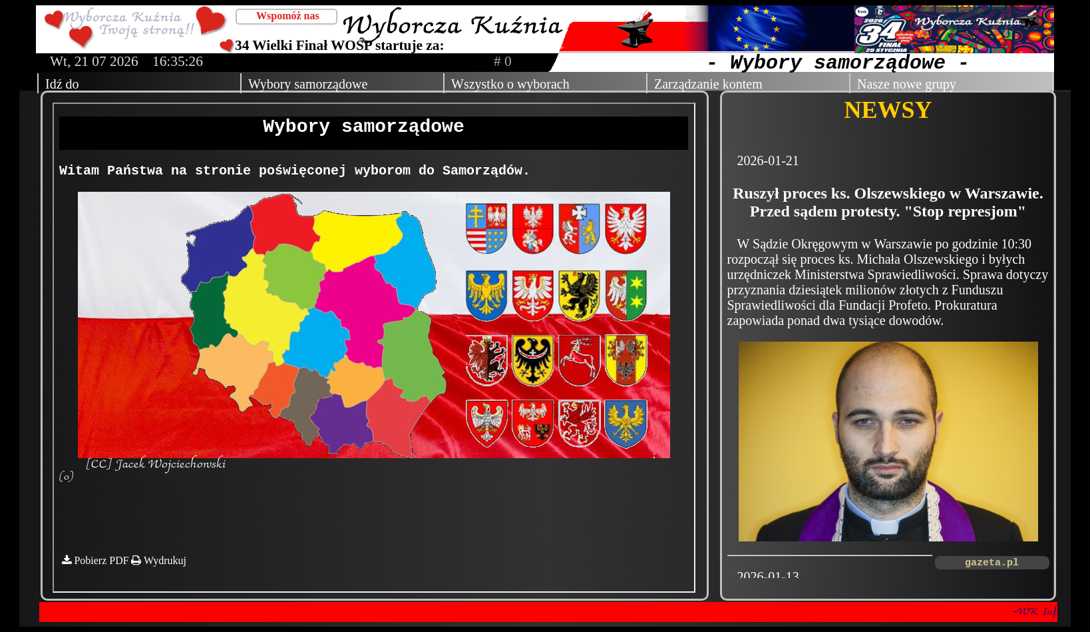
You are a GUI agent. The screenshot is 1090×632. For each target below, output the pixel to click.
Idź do (62, 84)
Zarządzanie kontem (708, 84)
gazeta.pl (992, 563)
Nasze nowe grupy (906, 84)
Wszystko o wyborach (510, 84)
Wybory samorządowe (307, 84)
